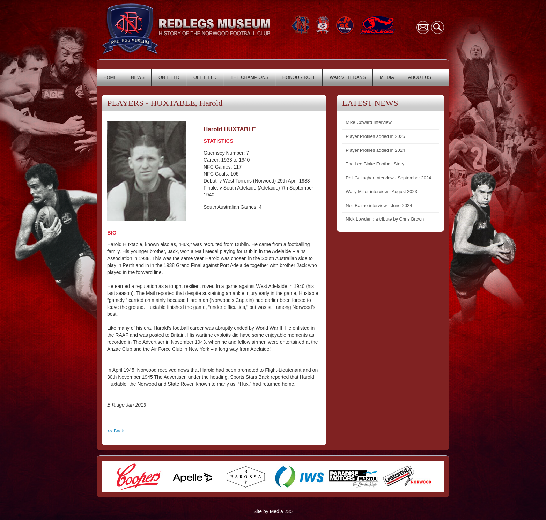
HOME (110, 77)
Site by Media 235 (273, 511)
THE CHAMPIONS (249, 77)
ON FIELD (168, 77)
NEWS (138, 77)
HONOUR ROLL (299, 77)
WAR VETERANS (348, 77)
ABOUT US (419, 77)
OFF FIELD (204, 77)
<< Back (115, 430)
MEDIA (387, 77)
